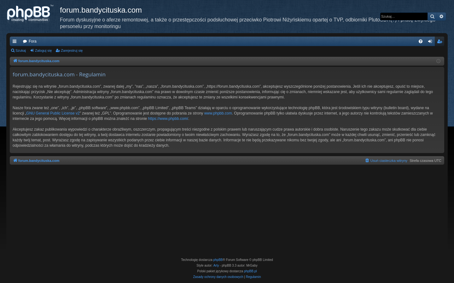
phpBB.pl (250, 271)
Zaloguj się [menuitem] (431, 42)
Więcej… (15, 42)
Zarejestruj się (72, 50)
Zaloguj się (43, 50)
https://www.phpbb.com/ (168, 118)
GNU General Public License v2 (52, 113)
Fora (33, 41)
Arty (216, 265)
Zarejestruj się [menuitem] (440, 42)
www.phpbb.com (218, 113)
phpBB (218, 260)
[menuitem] (420, 41)
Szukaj (20, 50)
